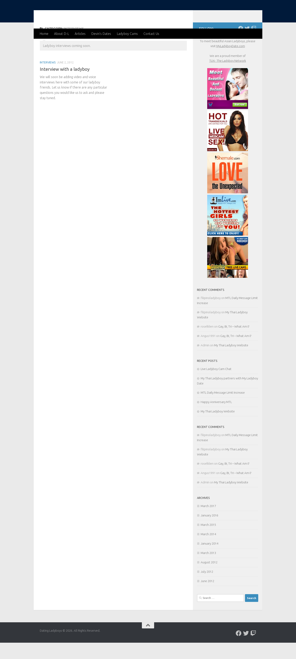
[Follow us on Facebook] (240, 44)
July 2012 (207, 588)
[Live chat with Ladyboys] (253, 44)
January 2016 (209, 531)
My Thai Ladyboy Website (231, 361)
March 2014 (208, 550)
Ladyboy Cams (127, 33)
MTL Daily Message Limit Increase (223, 409)
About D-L (61, 33)
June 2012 (207, 597)
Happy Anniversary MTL (216, 418)
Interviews (48, 78)
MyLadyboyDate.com (230, 62)
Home (44, 33)
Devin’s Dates (101, 33)
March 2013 (208, 569)
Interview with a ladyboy (65, 85)
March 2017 (208, 522)
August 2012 (209, 578)
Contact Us (151, 33)
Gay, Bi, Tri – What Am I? (233, 342)
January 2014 (209, 560)
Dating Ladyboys (73, 14)
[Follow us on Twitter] (247, 44)
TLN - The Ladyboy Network (227, 77)
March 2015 (208, 541)
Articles (80, 33)
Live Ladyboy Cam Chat (216, 385)
